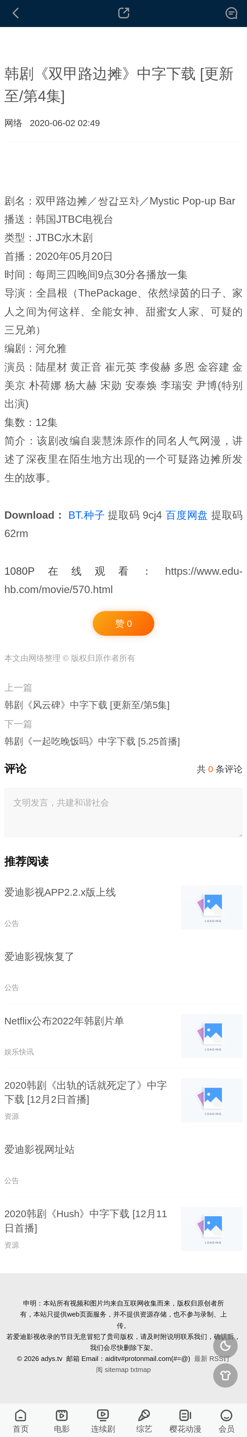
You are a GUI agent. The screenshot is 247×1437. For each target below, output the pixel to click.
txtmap (141, 1369)
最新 (201, 1358)
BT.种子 (86, 515)
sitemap (117, 1369)
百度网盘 (187, 515)
